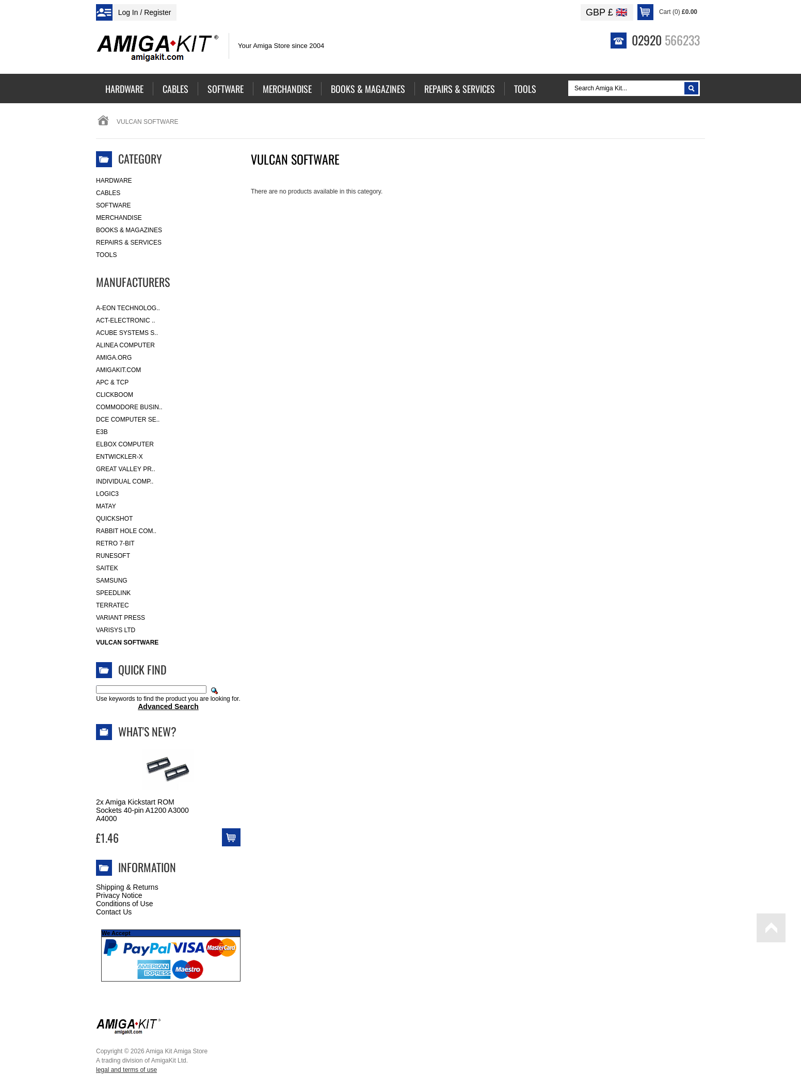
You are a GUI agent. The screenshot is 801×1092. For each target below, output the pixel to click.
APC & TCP (112, 382)
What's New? (147, 731)
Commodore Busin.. (129, 407)
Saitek (107, 568)
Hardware (114, 180)
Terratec (112, 605)
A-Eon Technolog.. (128, 308)
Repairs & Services (129, 242)
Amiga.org (114, 357)
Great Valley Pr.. (125, 469)
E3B (102, 432)
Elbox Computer (125, 444)
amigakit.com (118, 370)
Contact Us (114, 912)
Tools (106, 255)
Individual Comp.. (124, 481)
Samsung (111, 580)
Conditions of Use (124, 904)
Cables (108, 193)
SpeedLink (113, 593)
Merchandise (119, 217)
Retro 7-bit (115, 543)
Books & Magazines (129, 230)
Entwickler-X (119, 456)
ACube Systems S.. (127, 332)
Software (113, 205)
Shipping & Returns (127, 887)
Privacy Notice (119, 895)
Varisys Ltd (115, 630)
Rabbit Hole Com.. (126, 531)
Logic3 (107, 493)
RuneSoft (113, 555)
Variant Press (120, 617)
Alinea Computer (125, 345)
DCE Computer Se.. (127, 419)
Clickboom (114, 394)
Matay (106, 506)
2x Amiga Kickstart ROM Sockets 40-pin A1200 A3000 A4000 (142, 810)
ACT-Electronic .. (125, 320)
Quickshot (114, 518)
